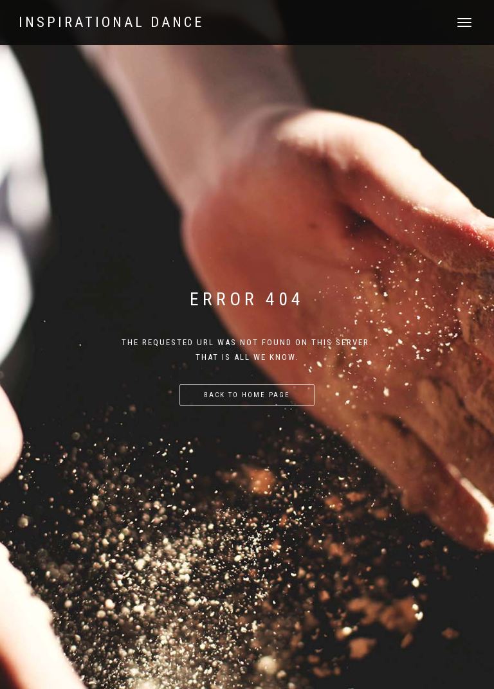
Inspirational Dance (111, 22)
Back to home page (247, 395)
